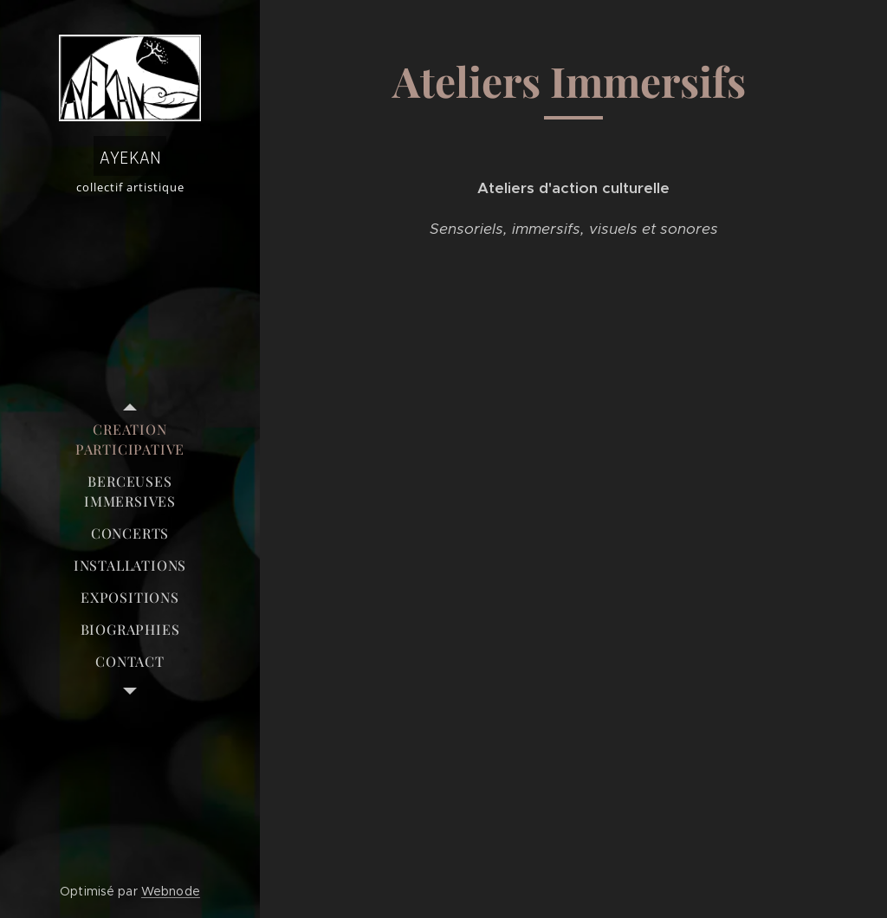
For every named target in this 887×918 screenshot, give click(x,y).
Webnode (170, 891)
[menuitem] (130, 439)
